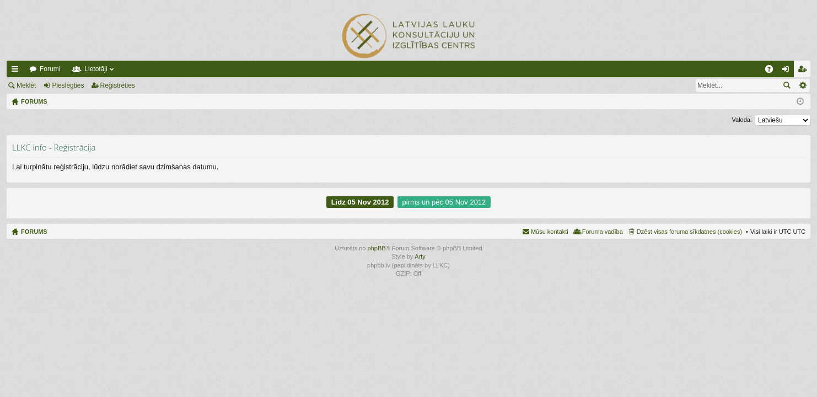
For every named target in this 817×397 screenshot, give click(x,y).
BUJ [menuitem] (772, 71)
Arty (420, 256)
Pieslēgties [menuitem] (788, 71)
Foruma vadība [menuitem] (602, 231)
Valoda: (742, 119)
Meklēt (26, 85)
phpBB (377, 248)
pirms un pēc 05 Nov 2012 (444, 202)
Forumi (50, 69)
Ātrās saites (17, 71)
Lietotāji (95, 69)
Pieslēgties (68, 85)
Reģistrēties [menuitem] (804, 71)
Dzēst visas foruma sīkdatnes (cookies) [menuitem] (689, 231)
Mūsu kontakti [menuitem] (549, 231)
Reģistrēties (117, 85)
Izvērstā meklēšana (802, 85)
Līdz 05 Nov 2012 (360, 202)
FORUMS (34, 231)
